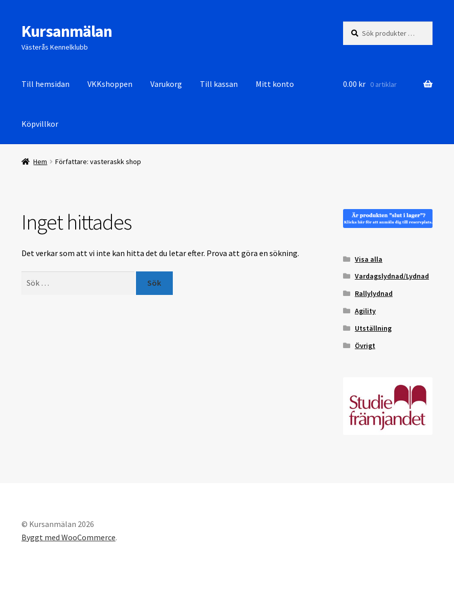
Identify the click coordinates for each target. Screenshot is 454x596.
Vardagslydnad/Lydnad (392, 276)
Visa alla (368, 259)
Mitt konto (275, 84)
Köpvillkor (39, 124)
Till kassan (219, 84)
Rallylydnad (374, 293)
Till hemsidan (45, 84)
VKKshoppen (109, 84)
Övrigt (365, 345)
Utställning (373, 328)
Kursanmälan (66, 31)
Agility (365, 310)
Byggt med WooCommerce (68, 537)
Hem (40, 161)
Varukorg (166, 84)
